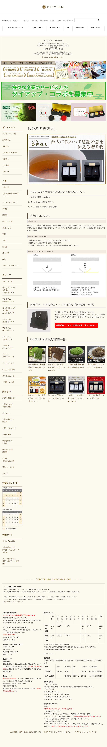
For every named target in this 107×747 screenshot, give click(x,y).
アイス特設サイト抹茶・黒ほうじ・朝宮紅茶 (10, 557)
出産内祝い (6, 136)
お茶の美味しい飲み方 (8, 417)
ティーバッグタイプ (9, 199)
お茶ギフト (26, 20)
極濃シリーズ (52, 26)
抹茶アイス (16, 20)
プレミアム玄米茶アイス (7, 334)
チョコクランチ (8, 360)
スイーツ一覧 (7, 278)
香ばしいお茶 (7, 218)
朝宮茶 (4, 212)
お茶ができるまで (9, 425)
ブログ (66, 26)
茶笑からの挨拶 (8, 464)
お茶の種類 (6, 431)
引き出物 (5, 162)
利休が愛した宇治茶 (7, 438)
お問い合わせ (80, 728)
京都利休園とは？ (9, 394)
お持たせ (5, 168)
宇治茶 (52, 20)
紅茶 (4, 256)
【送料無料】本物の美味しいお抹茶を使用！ (76, 361)
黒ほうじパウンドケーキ (8, 352)
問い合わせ (80, 26)
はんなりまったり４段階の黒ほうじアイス (9, 307)
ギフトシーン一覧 (9, 130)
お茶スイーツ (34, 26)
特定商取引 (47, 728)
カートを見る (97, 26)
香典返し (5, 155)
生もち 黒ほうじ (8, 372)
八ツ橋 (58, 20)
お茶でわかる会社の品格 (7, 402)
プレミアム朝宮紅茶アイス (8, 326)
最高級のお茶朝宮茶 (7, 447)
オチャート (6, 409)
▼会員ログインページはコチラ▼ (13, 598)
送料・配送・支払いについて (30, 728)
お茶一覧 (5, 184)
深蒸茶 (4, 243)
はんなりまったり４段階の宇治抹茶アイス (9, 286)
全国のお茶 (6, 224)
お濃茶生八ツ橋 (8, 379)
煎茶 (4, 230)
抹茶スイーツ (43, 20)
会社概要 (13, 728)
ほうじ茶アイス (68, 20)
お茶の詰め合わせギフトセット (10, 191)
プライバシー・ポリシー (63, 728)
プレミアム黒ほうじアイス (8, 317)
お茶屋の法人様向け (9, 149)
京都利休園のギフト (13, 26)
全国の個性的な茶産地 (8, 456)
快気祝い (5, 143)
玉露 (4, 237)
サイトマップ (92, 728)
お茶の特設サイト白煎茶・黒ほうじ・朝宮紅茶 (10, 546)
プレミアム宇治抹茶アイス (8, 297)
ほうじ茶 (35, 20)
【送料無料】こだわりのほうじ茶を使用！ (96, 361)
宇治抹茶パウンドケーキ (8, 343)
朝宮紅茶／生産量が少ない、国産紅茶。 (96, 392)
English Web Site (8, 538)
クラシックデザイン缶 (10, 262)
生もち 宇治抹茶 (8, 366)
